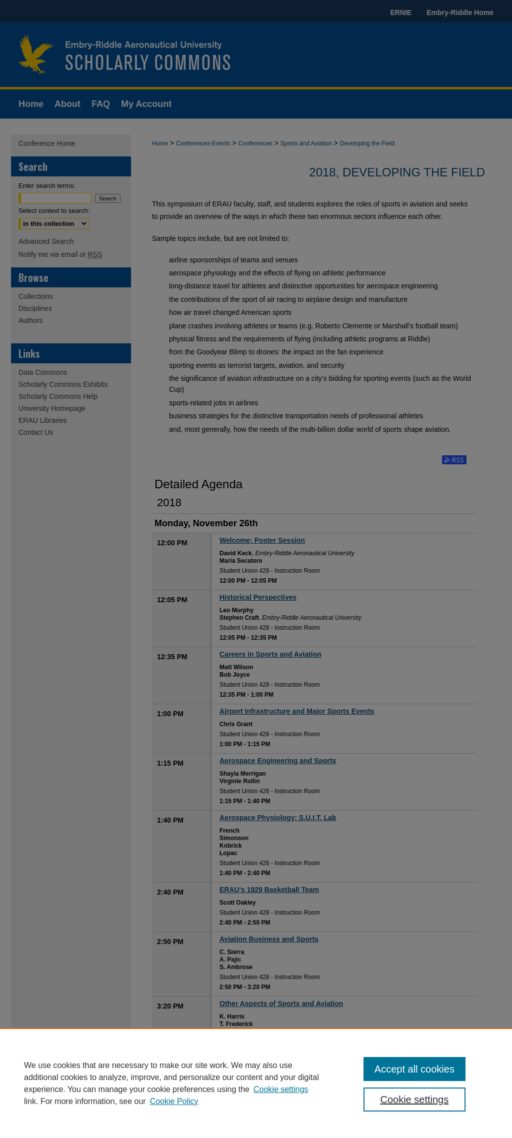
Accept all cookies (414, 1069)
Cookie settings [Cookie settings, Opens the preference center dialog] (414, 1099)
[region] (256, 1083)
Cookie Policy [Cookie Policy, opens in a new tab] (174, 1101)
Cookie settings (281, 1089)
